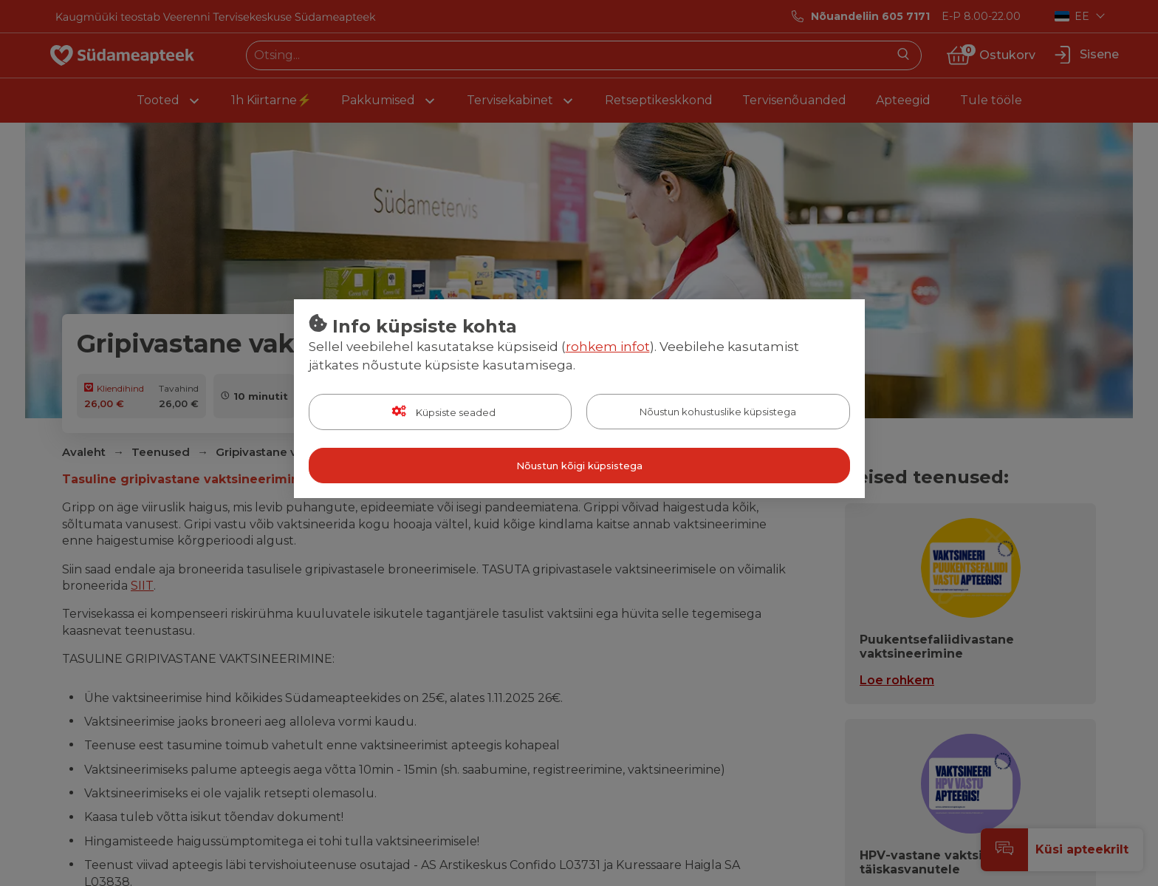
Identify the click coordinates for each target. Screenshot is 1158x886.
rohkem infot (608, 346)
